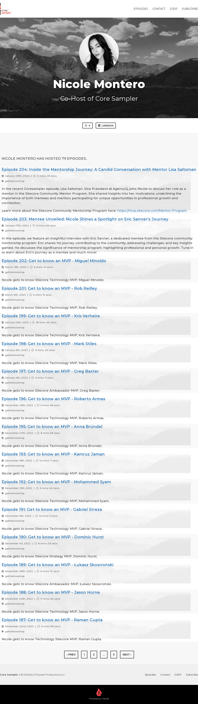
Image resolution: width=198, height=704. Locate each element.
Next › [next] (127, 654)
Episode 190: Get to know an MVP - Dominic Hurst (53, 537)
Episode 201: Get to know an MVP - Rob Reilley (49, 288)
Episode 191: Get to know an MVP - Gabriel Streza (52, 509)
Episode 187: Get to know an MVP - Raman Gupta (52, 619)
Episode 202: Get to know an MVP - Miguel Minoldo (54, 260)
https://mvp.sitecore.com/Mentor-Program (152, 210)
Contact (158, 8)
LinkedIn (105, 125)
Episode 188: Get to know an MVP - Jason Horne (51, 592)
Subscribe (190, 8)
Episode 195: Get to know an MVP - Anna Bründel (52, 426)
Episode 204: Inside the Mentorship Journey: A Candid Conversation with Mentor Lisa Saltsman (99, 169)
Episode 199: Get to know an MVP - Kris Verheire (51, 316)
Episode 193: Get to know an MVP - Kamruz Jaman (53, 454)
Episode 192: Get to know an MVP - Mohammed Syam (56, 481)
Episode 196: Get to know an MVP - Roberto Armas (53, 398)
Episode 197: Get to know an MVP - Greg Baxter (50, 371)
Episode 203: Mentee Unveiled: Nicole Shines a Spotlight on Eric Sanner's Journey (85, 219)
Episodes (141, 8)
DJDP (174, 8)
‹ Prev (71, 654)
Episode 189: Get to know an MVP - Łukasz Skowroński (57, 564)
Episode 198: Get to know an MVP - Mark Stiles (49, 343)
